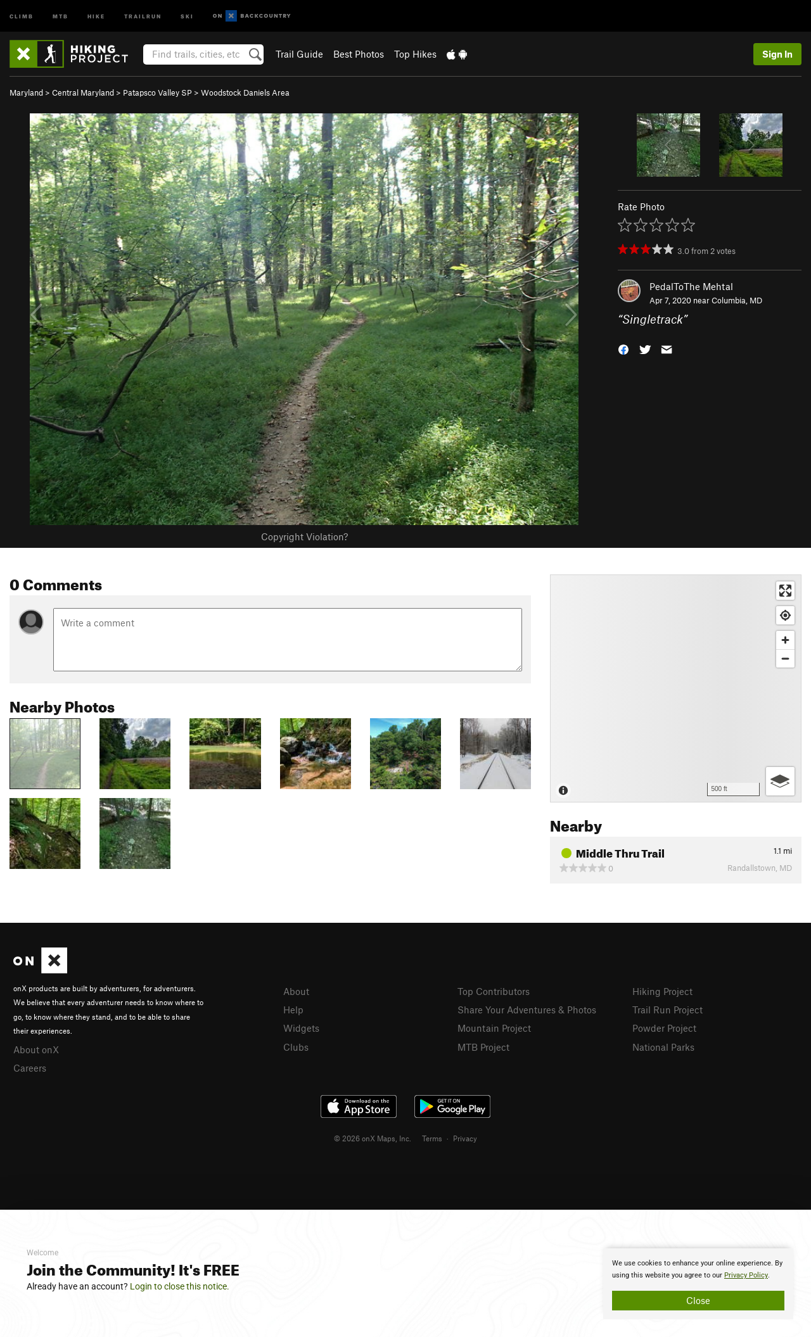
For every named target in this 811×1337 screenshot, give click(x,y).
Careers (29, 1068)
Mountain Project (494, 1028)
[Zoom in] (785, 640)
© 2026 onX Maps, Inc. (372, 1138)
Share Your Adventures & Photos (526, 1009)
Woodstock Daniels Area (245, 92)
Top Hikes (415, 54)
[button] (623, 348)
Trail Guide (299, 54)
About (296, 991)
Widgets (301, 1028)
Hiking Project (662, 991)
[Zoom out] (785, 658)
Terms (432, 1138)
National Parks (663, 1047)
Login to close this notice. (179, 1286)
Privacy (465, 1138)
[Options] (780, 781)
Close (698, 1300)
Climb (22, 15)
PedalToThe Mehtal (691, 286)
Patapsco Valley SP (157, 92)
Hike (96, 15)
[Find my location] (785, 615)
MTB (60, 15)
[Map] (676, 688)
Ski (187, 15)
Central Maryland (83, 92)
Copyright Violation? (304, 536)
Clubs (296, 1047)
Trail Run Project (667, 1009)
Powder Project (664, 1028)
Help (293, 1009)
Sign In (777, 54)
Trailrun (143, 15)
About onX (36, 1049)
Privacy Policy (746, 1275)
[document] (698, 1283)
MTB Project (483, 1047)
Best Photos (358, 54)
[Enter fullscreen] (785, 590)
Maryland (26, 92)
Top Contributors (493, 991)
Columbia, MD (737, 300)
